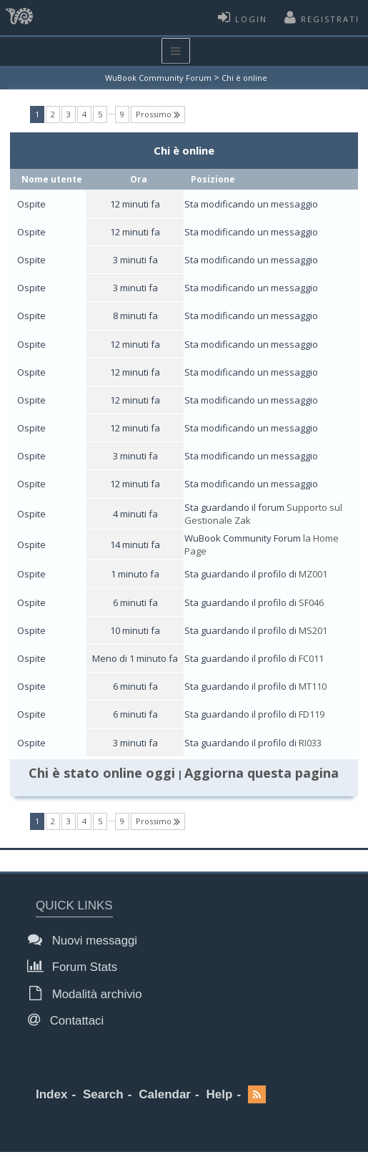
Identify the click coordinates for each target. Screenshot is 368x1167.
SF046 (311, 602)
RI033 (310, 742)
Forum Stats (76, 966)
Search (103, 1094)
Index (51, 1094)
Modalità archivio (89, 993)
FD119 (311, 714)
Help (220, 1094)
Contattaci (70, 1019)
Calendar (165, 1094)
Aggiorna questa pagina (261, 772)
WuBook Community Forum (158, 77)
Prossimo (158, 114)
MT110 (313, 686)
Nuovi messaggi (86, 939)
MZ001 (313, 573)
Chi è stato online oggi (102, 772)
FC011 (311, 658)
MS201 (313, 630)
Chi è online (244, 77)
